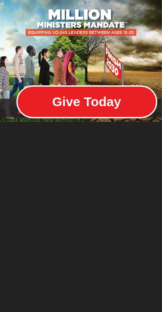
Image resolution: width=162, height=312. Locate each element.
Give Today (86, 101)
